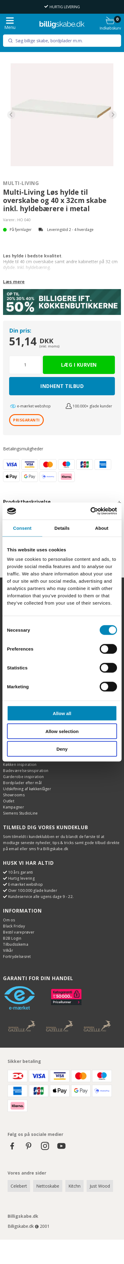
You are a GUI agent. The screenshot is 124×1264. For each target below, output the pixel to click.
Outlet (8, 801)
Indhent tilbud (62, 386)
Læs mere (14, 282)
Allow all (62, 713)
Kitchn (74, 1186)
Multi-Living (21, 183)
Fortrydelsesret (17, 956)
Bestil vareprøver (18, 932)
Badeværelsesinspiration (25, 770)
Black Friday (14, 926)
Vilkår (8, 950)
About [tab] (101, 527)
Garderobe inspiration (23, 776)
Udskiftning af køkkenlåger (27, 788)
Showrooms (14, 795)
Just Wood (100, 1186)
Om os (9, 920)
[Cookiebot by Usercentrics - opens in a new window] (90, 511)
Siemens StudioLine (20, 813)
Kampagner (13, 807)
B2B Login (12, 938)
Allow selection (61, 731)
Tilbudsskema (15, 944)
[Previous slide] (11, 115)
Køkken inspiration (19, 764)
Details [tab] (62, 527)
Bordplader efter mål (22, 782)
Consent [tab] (22, 527)
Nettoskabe (47, 1186)
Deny (62, 749)
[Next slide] (113, 115)
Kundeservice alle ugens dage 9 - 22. (41, 896)
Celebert (19, 1186)
